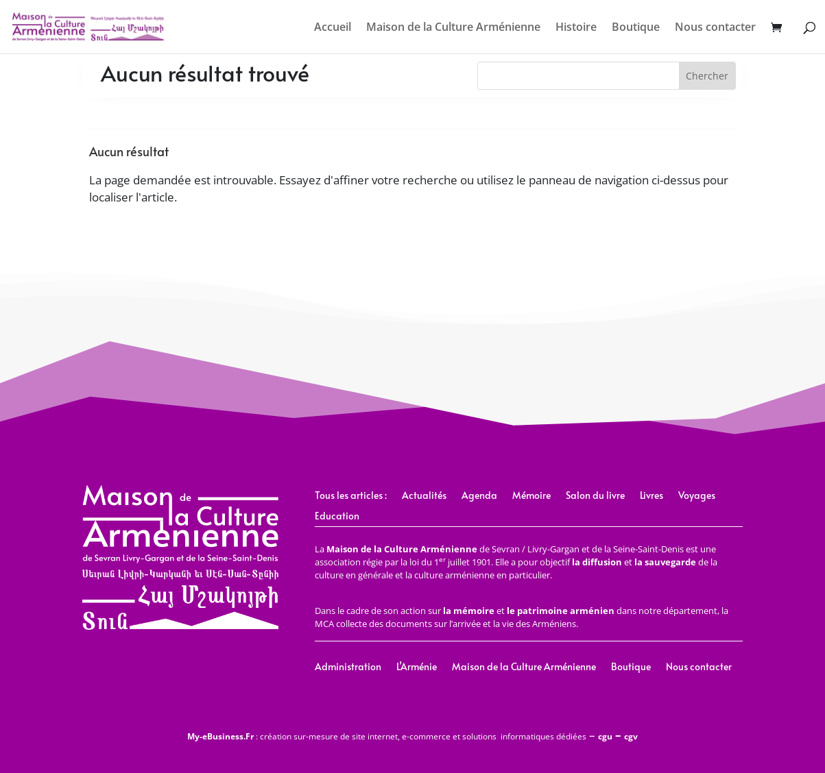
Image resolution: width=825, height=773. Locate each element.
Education (337, 516)
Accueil (332, 28)
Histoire (576, 28)
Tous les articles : (351, 496)
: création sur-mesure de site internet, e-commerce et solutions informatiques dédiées (386, 736)
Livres (651, 496)
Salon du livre (595, 496)
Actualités (424, 496)
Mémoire (531, 496)
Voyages (696, 496)
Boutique (636, 28)
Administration (348, 667)
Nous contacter (715, 28)
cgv (631, 736)
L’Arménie (416, 667)
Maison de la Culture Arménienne (453, 28)
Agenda (479, 496)
